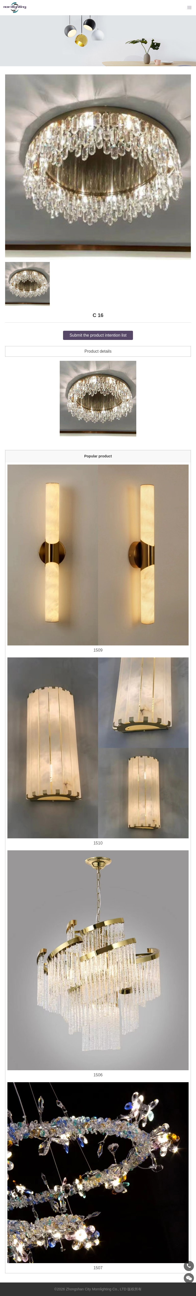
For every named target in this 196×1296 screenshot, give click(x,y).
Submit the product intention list (97, 335)
